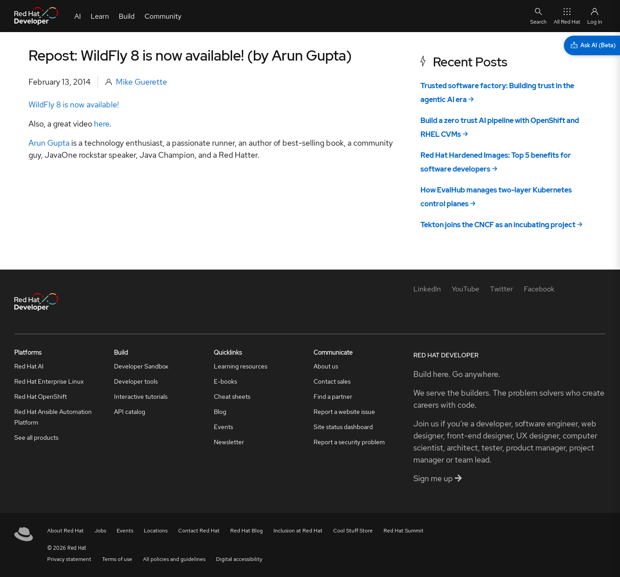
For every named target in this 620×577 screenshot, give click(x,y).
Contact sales (332, 381)
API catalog (129, 412)
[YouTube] (465, 289)
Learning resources (240, 366)
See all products (36, 438)
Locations (155, 530)
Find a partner (333, 397)
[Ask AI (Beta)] (592, 45)
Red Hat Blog (246, 530)
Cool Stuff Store (353, 530)
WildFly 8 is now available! (74, 104)
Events (223, 427)
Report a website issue (344, 412)
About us (326, 366)
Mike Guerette (141, 82)
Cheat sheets (232, 397)
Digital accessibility (239, 559)
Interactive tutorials (140, 397)
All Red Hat (567, 15)
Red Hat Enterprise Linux (49, 381)
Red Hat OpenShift (40, 397)
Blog (220, 412)
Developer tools (136, 381)
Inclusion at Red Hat (297, 530)
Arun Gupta (49, 143)
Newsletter (229, 442)
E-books (225, 381)
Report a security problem (349, 442)
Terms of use (117, 559)
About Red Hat (65, 530)
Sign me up (437, 478)
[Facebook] (539, 289)
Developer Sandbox (141, 366)
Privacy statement (69, 559)
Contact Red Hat (199, 530)
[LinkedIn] (427, 289)
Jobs (100, 530)
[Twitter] (501, 289)
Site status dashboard (343, 427)
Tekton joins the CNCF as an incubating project (497, 224)
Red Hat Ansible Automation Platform (53, 417)
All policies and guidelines (174, 559)
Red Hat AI (29, 366)
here (102, 124)
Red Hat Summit (403, 530)
